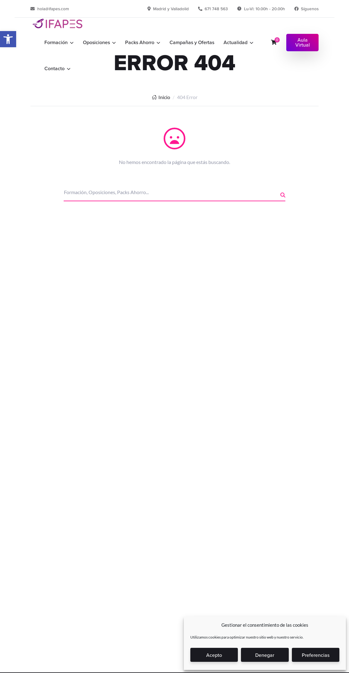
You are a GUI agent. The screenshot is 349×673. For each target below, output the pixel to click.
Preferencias (315, 655)
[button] (8, 39)
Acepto (214, 655)
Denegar (264, 655)
